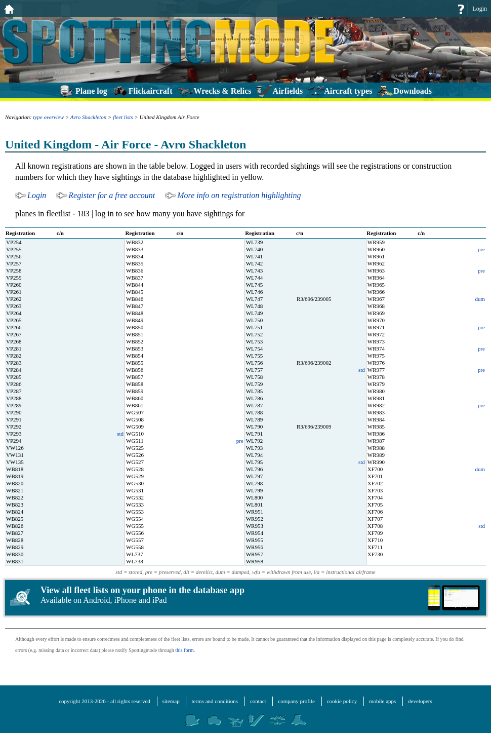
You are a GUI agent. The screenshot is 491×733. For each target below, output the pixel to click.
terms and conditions (214, 701)
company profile (296, 701)
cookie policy (342, 701)
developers (420, 701)
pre (481, 249)
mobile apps (382, 701)
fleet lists (123, 117)
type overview (48, 117)
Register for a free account (111, 195)
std (361, 370)
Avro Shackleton (88, 117)
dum (480, 299)
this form (184, 650)
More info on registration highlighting (239, 195)
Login (479, 8)
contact (258, 701)
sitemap (171, 701)
